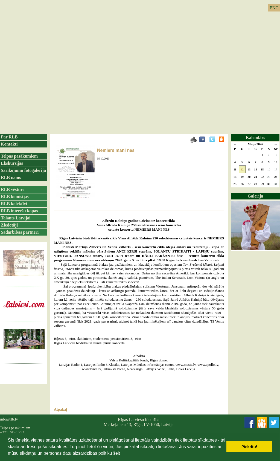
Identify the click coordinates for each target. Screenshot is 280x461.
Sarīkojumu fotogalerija (23, 170)
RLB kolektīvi (14, 203)
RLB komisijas (15, 196)
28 (255, 183)
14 (255, 169)
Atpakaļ (60, 409)
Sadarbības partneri (20, 232)
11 (235, 169)
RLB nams (11, 177)
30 (268, 183)
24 (275, 176)
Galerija (255, 196)
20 (248, 176)
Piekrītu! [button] (249, 447)
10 (275, 162)
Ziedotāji (9, 225)
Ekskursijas (12, 163)
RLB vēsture (12, 189)
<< (235, 144)
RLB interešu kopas (19, 210)
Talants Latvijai (15, 218)
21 (255, 176)
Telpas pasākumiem (19, 156)
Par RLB (9, 137)
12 (242, 169)
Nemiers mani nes (116, 150)
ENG (274, 7)
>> (276, 144)
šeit (116, 453)
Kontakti (9, 144)
